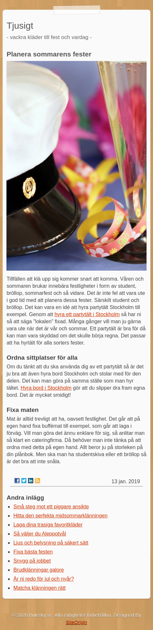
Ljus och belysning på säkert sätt (50, 542)
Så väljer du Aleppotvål (39, 533)
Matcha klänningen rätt (39, 588)
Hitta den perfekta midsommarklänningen (60, 515)
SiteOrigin (76, 622)
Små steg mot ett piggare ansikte (51, 506)
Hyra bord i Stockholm (46, 388)
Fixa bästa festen (33, 552)
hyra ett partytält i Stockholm (87, 314)
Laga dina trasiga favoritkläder (47, 524)
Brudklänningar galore (38, 570)
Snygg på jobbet (32, 561)
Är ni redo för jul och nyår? (43, 579)
